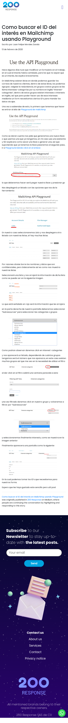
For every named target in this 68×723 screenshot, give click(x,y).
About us (35, 639)
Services (35, 646)
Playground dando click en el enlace (22, 147)
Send (34, 563)
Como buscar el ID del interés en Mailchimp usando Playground (32, 496)
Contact (35, 652)
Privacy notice (35, 658)
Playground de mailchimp (33, 109)
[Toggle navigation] (62, 7)
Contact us (35, 633)
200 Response (34, 499)
